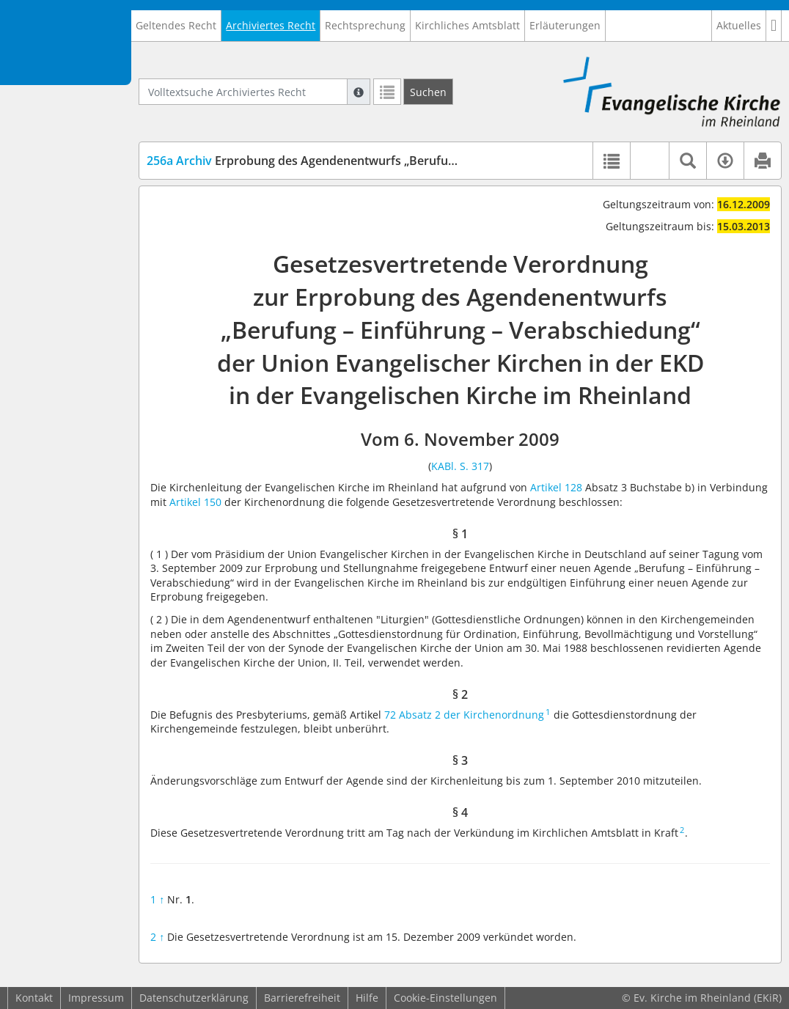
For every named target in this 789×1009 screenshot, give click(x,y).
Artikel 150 (195, 502)
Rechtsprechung (365, 25)
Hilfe (367, 998)
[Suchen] (428, 91)
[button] (774, 25)
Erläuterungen (565, 25)
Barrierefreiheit (302, 998)
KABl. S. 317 (460, 466)
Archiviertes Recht (270, 25)
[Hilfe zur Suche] (358, 91)
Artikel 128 (556, 487)
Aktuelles (738, 25)
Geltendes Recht (176, 25)
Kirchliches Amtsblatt (467, 25)
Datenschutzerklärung (194, 998)
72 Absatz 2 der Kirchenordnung (464, 715)
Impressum (96, 998)
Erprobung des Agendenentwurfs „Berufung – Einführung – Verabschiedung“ (394, 161)
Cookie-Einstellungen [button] (445, 998)
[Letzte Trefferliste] (387, 91)
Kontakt (34, 998)
